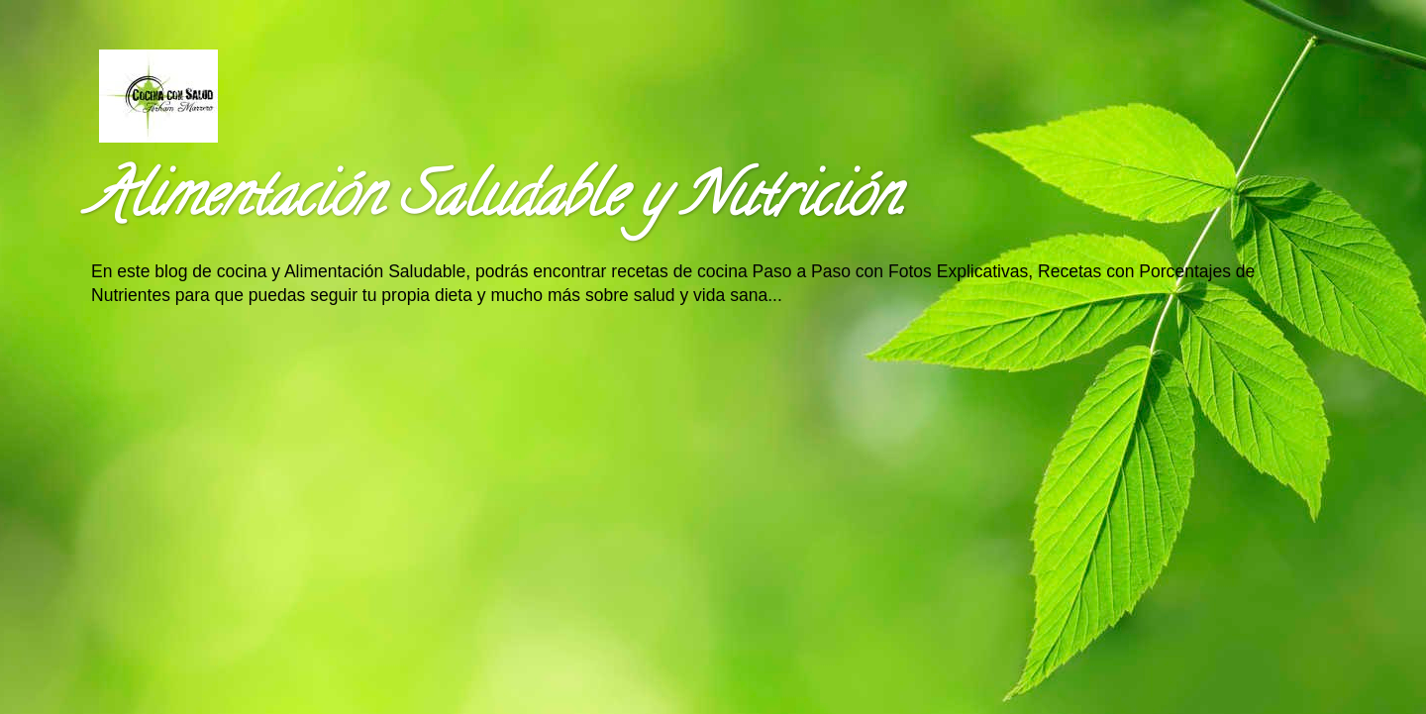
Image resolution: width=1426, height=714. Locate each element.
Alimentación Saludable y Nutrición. (497, 202)
